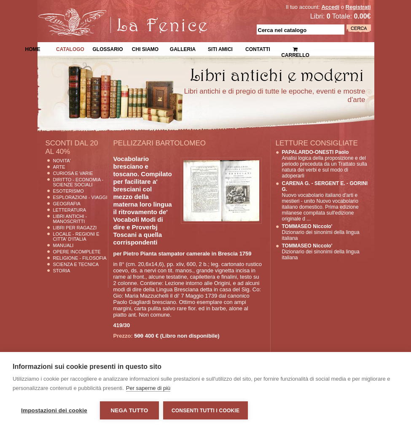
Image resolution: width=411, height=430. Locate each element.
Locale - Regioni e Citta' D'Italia (76, 236)
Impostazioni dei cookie (54, 410)
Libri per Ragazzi (75, 227)
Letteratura (69, 209)
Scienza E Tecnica (76, 264)
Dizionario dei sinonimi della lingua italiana (321, 232)
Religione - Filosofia (80, 258)
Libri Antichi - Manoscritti (70, 219)
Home (32, 48)
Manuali (63, 245)
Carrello (295, 49)
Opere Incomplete (77, 251)
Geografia (67, 203)
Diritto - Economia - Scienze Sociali (78, 182)
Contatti (257, 48)
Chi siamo (145, 48)
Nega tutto (129, 410)
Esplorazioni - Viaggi (80, 197)
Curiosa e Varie (73, 173)
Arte (59, 166)
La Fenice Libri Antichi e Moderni (110, 12)
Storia (61, 270)
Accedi (330, 7)
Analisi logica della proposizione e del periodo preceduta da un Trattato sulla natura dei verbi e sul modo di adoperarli (324, 164)
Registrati (358, 7)
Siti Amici (220, 48)
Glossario (107, 48)
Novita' (62, 160)
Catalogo (70, 48)
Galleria (183, 48)
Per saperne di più (148, 388)
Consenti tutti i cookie (205, 411)
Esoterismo (68, 191)
